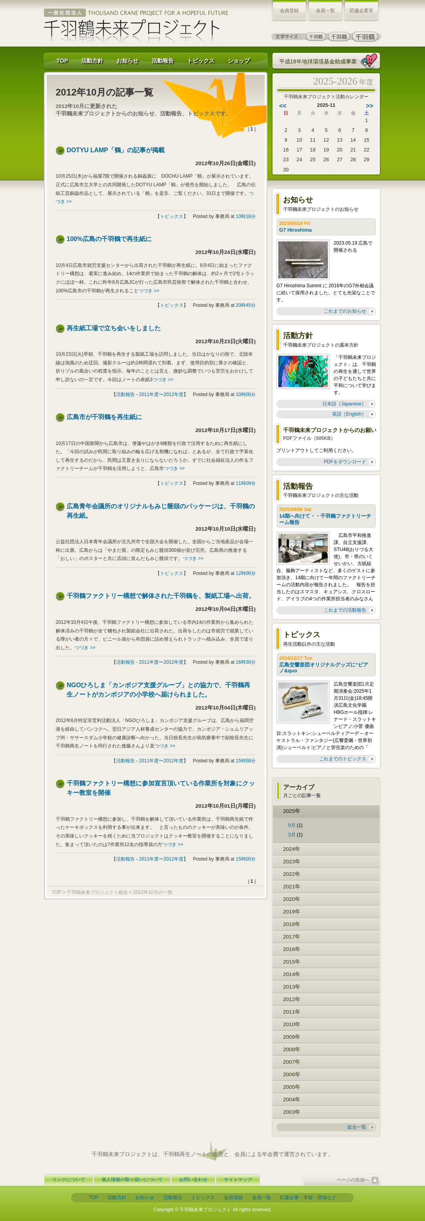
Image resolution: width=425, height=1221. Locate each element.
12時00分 (246, 573)
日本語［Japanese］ (344, 404)
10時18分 (246, 216)
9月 (292, 825)
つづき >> (148, 291)
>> (369, 106)
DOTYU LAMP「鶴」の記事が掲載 (116, 150)
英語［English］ (349, 414)
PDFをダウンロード (345, 462)
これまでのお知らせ (345, 311)
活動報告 (163, 61)
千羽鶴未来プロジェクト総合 (97, 892)
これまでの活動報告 (345, 610)
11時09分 (246, 483)
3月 (292, 834)
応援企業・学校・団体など (308, 1197)
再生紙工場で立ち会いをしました (114, 328)
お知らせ (127, 61)
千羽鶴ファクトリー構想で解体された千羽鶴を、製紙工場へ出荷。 (161, 595)
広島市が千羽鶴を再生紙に (104, 417)
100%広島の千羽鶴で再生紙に (109, 239)
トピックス (200, 61)
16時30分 (246, 662)
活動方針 (92, 61)
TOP (62, 61)
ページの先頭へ (352, 1180)
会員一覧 (325, 10)
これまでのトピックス (342, 759)
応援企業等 (361, 10)
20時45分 (246, 305)
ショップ (239, 61)
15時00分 (246, 859)
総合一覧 (356, 1127)
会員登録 (289, 10)
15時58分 (246, 761)
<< (283, 106)
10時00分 (246, 394)
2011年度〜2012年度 (161, 394)
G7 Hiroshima (296, 230)
